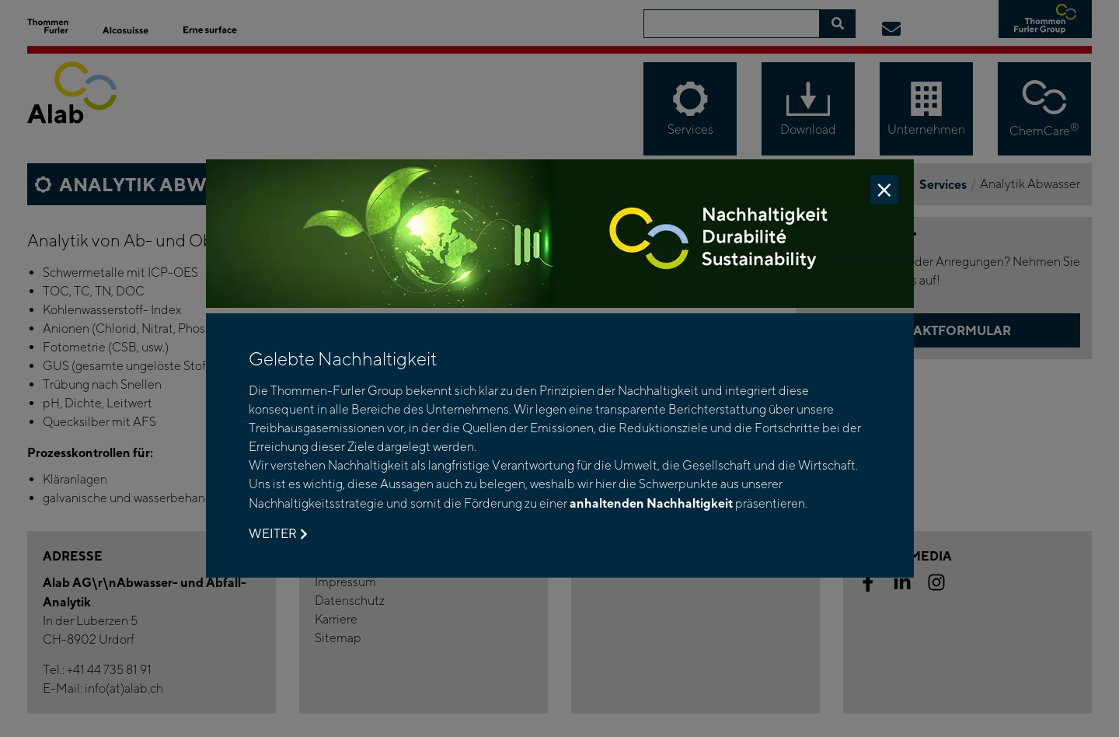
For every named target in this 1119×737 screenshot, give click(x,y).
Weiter (278, 534)
